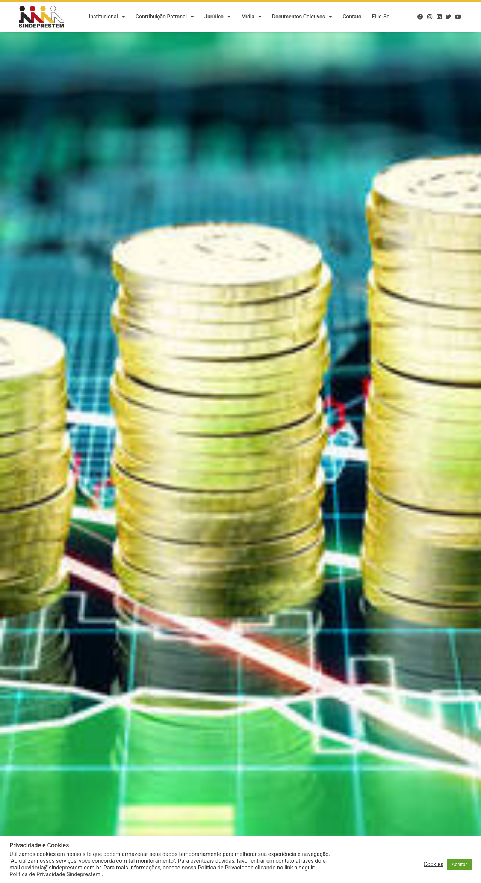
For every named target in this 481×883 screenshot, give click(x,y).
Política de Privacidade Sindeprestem (54, 874)
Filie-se (381, 17)
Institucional (107, 17)
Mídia (251, 17)
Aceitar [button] (459, 864)
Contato (352, 17)
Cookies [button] (433, 864)
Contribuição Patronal (165, 17)
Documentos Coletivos (302, 17)
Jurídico (217, 17)
